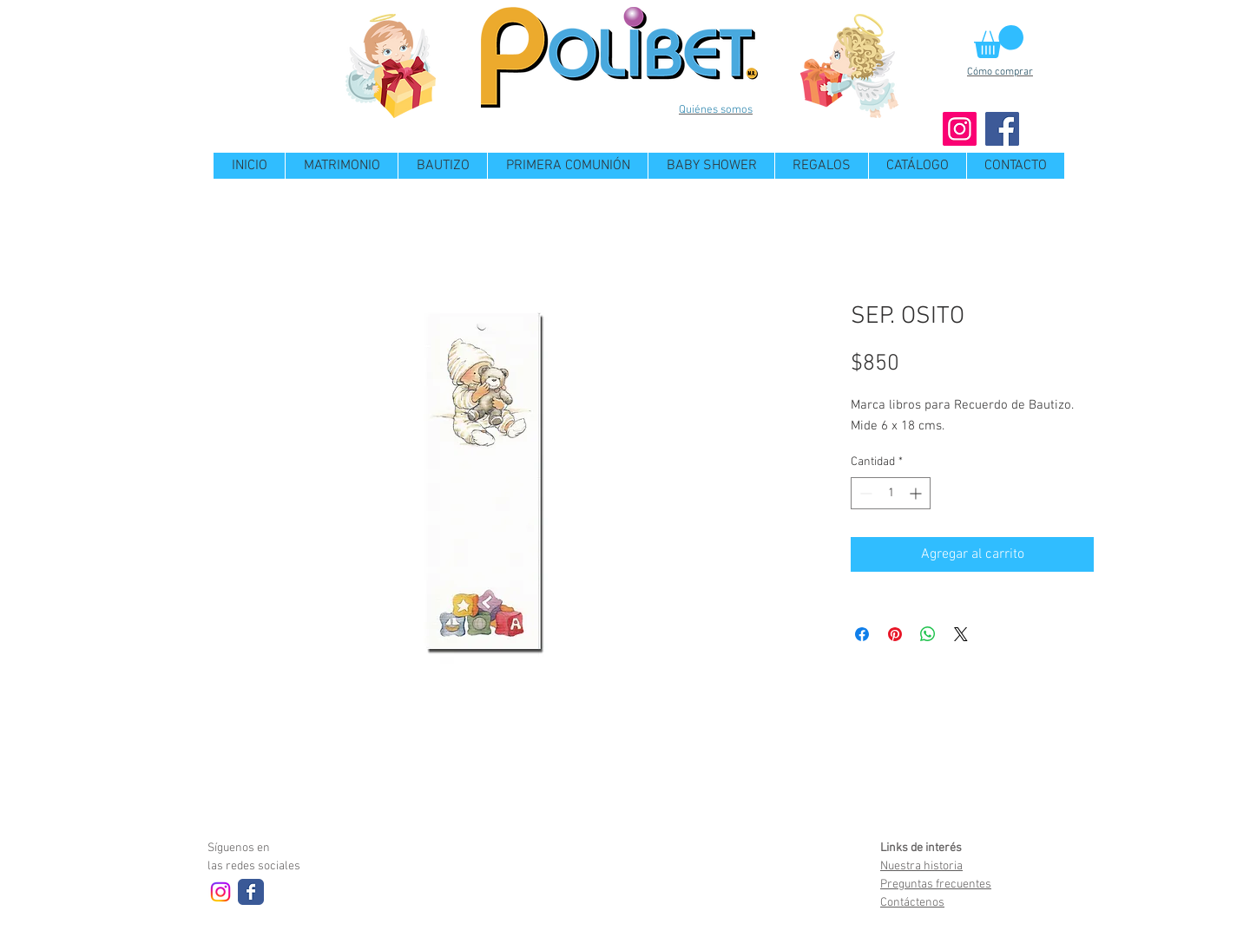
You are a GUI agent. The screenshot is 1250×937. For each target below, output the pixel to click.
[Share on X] (961, 634)
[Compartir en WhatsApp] (928, 634)
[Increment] (917, 493)
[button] (998, 41)
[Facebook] (1002, 129)
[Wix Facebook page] (251, 892)
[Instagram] (960, 129)
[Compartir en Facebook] (862, 634)
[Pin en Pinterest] (895, 634)
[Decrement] (864, 493)
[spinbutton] (890, 493)
